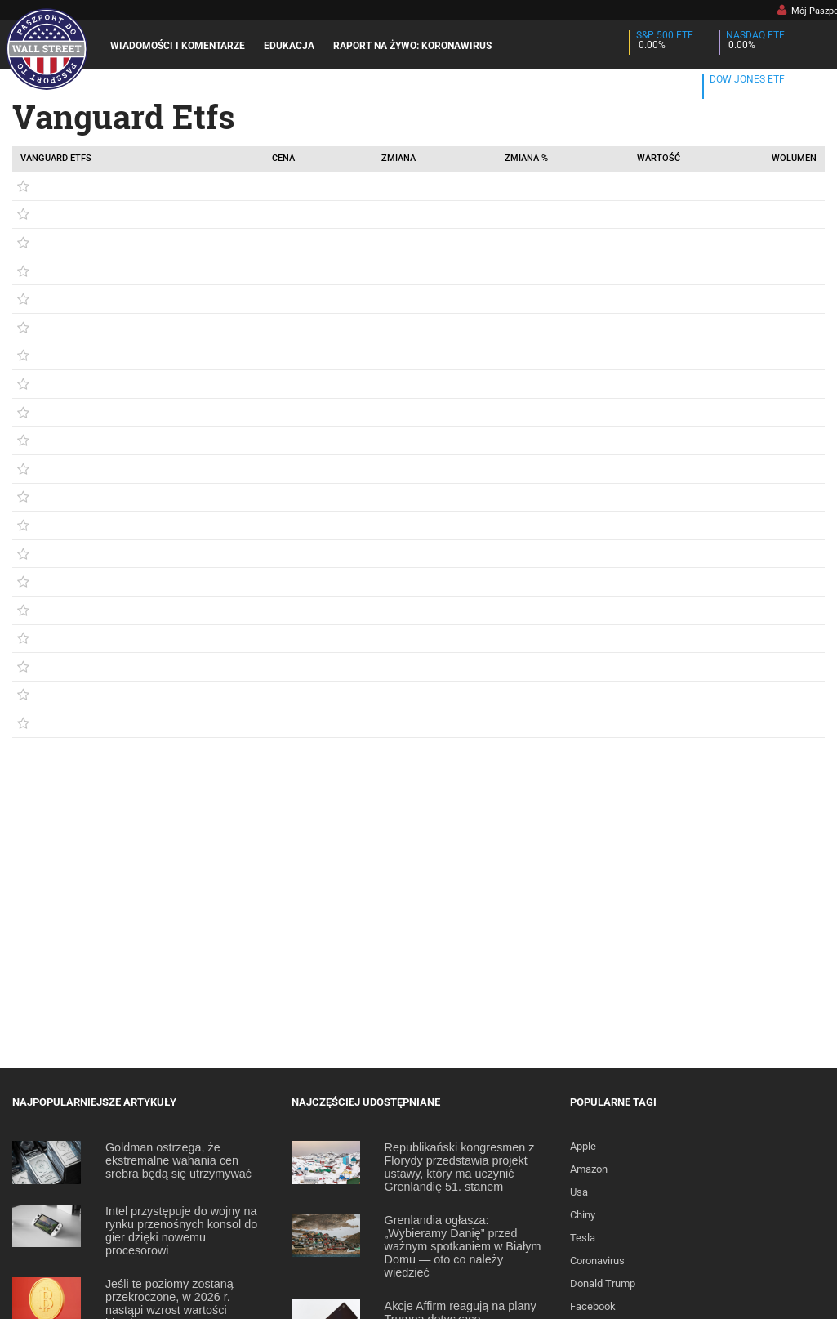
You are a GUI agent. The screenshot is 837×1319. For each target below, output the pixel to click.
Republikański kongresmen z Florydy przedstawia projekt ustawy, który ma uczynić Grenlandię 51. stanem (460, 1167)
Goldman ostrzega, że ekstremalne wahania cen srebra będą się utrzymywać (178, 1160)
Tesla (582, 1238)
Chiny (582, 1215)
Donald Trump (602, 1283)
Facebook (593, 1306)
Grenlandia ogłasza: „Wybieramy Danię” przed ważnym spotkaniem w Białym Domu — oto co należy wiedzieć (463, 1246)
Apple (583, 1146)
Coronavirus (597, 1260)
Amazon (589, 1169)
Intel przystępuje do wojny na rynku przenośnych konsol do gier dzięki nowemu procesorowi (181, 1231)
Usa (579, 1192)
